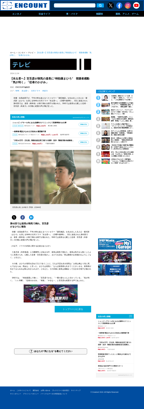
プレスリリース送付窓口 (60, 390)
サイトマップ (76, 390)
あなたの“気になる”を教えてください (50, 351)
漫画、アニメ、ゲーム (127, 13)
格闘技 (99, 13)
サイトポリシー (15, 394)
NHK (17, 91)
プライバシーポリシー (31, 394)
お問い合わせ (45, 390)
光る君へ (25, 91)
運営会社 (36, 390)
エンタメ (16, 13)
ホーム (12, 390)
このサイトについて (24, 390)
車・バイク (72, 13)
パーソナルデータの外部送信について (53, 394)
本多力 (45, 91)
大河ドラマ (35, 91)
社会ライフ (44, 13)
